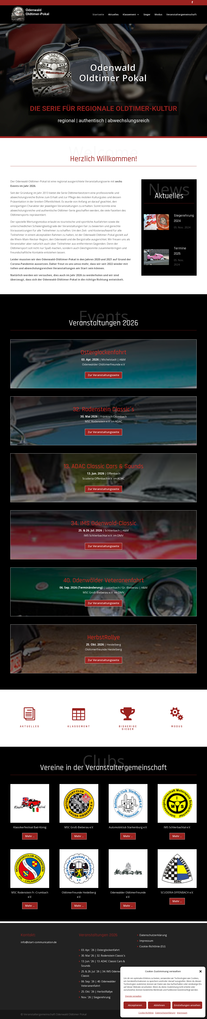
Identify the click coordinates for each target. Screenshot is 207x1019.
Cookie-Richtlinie (146, 1012)
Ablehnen (159, 1005)
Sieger (146, 14)
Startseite (98, 14)
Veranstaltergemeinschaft (181, 14)
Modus (158, 14)
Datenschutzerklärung (165, 1012)
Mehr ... (30, 836)
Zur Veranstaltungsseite (103, 375)
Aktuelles (113, 14)
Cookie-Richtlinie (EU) (152, 946)
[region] (103, 80)
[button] (200, 971)
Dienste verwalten (133, 996)
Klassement (129, 14)
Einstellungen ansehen (187, 1005)
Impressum (182, 1012)
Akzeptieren (135, 1005)
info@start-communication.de (39, 942)
